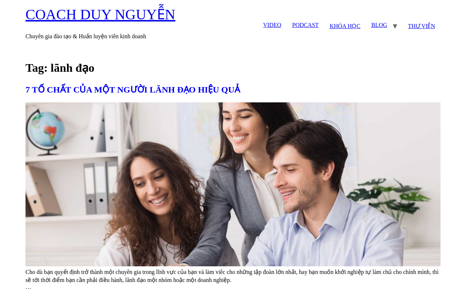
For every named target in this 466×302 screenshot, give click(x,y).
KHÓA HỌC (344, 26)
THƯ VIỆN (421, 26)
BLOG (379, 25)
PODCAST (305, 25)
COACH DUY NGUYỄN (100, 14)
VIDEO (272, 25)
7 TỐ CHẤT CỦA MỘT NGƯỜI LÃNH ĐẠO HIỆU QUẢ (132, 89)
